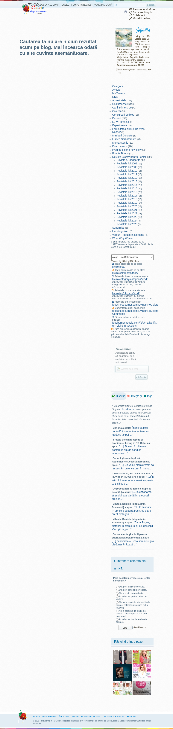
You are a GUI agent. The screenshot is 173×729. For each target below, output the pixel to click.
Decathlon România (114, 716)
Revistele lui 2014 (127, 184)
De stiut (116, 118)
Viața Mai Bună (103, 5)
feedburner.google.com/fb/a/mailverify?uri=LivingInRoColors (134, 324)
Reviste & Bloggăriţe (128, 159)
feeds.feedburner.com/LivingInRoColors (135, 304)
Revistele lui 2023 (127, 216)
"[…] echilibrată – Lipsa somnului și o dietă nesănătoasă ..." (133, 541)
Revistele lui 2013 (127, 181)
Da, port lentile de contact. (132, 586)
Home (125, 11)
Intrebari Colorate (122, 135)
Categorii (117, 86)
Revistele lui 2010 (127, 170)
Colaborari (137, 15)
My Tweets (118, 93)
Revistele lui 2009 (127, 167)
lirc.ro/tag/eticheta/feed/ (126, 293)
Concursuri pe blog (123, 114)
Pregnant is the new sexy (127, 149)
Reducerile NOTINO (91, 716)
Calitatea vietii (120, 103)
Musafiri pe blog (140, 18)
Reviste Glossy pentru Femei (129, 156)
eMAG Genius (50, 716)
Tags (148, 396)
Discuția (118, 396)
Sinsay (36, 716)
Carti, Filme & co (122, 107)
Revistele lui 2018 (127, 199)
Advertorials (119, 100)
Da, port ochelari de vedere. (133, 590)
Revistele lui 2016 (127, 192)
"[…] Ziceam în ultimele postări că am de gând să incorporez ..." (129, 450)
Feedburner (128, 409)
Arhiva (116, 89)
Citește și (134, 396)
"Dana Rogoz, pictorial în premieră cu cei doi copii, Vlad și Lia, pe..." (133, 526)
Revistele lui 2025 (127, 224)
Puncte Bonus (120, 153)
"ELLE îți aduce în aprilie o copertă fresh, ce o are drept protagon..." (132, 511)
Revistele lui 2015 (127, 188)
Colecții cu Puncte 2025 (76, 5)
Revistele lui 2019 (127, 202)
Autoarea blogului (141, 12)
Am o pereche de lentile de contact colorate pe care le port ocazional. (131, 614)
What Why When (122, 238)
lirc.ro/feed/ (118, 266)
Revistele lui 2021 (127, 209)
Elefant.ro (131, 716)
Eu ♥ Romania (120, 121)
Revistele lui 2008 (127, 163)
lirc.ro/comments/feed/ (125, 272)
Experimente (119, 125)
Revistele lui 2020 (127, 206)
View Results (139, 627)
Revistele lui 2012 (127, 177)
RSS (115, 96)
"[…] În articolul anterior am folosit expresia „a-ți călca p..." (133, 480)
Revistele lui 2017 (127, 195)
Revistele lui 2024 (127, 220)
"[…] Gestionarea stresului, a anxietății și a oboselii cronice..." (132, 495)
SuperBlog (118, 227)
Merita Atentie (120, 142)
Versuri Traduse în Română (128, 234)
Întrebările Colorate (68, 716)
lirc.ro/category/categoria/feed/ (130, 279)
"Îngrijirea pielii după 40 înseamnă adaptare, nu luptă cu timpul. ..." (130, 431)
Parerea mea (120, 146)
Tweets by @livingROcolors (125, 261)
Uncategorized (120, 231)
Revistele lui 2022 (127, 213)
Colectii (116, 111)
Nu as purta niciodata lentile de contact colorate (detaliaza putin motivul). (133, 605)
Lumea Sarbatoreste (124, 139)
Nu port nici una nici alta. (131, 593)
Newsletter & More (142, 9)
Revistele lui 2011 (127, 174)
